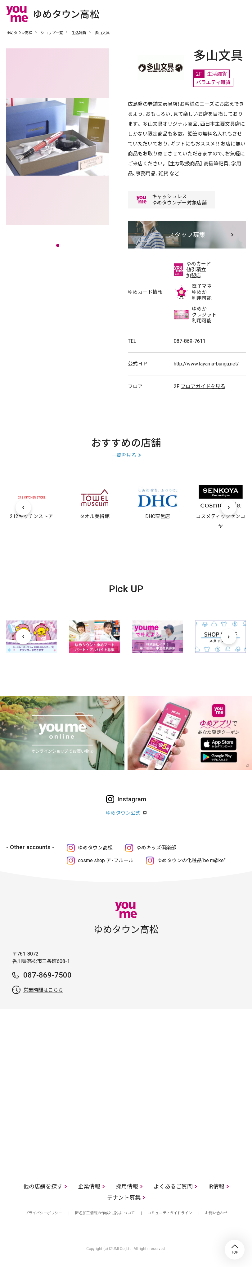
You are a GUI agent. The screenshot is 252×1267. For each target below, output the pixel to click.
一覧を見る (123, 455)
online (222, 14)
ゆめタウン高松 (19, 33)
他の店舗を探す (42, 1186)
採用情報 (127, 1186)
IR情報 (216, 1186)
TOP (235, 1250)
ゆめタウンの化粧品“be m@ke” (191, 860)
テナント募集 (124, 1197)
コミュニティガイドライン (170, 1213)
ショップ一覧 (52, 33)
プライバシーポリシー (43, 1213)
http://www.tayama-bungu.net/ (206, 364)
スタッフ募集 (186, 235)
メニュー (241, 14)
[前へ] (23, 507)
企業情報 (89, 1186)
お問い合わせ (216, 1213)
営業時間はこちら (43, 990)
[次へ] (228, 507)
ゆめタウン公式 (123, 813)
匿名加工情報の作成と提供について (105, 1213)
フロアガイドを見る (203, 386)
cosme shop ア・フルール (105, 860)
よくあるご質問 (173, 1186)
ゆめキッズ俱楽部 (156, 848)
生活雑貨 (78, 33)
